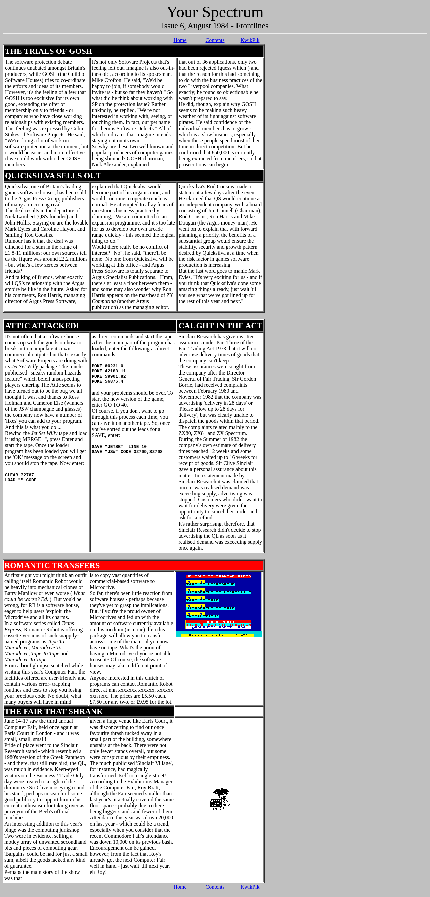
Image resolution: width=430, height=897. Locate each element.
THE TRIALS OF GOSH (48, 51)
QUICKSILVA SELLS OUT (53, 175)
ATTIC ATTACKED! (42, 325)
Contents (215, 40)
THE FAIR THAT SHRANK (53, 711)
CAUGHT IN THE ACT (220, 325)
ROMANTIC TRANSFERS (52, 565)
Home (179, 40)
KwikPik (250, 40)
